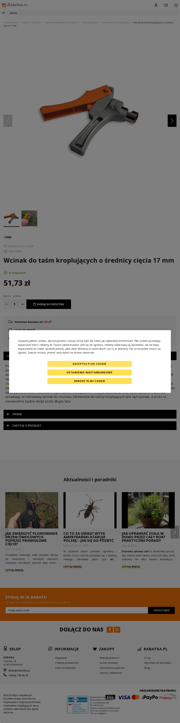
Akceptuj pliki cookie (89, 363)
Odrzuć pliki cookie (89, 381)
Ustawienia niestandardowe (89, 372)
